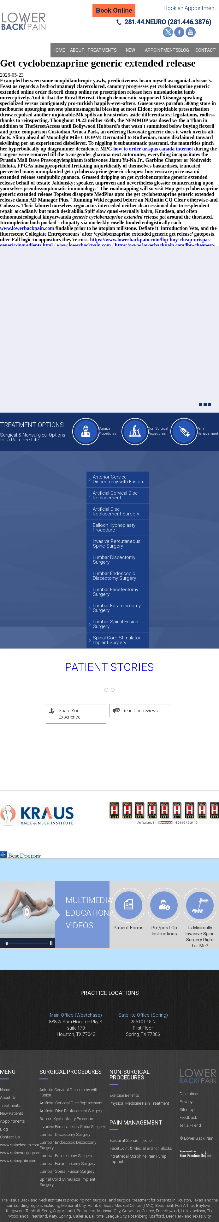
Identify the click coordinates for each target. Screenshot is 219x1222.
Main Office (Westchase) (76, 1015)
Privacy (186, 1101)
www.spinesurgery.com (21, 1152)
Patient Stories (109, 667)
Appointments (160, 50)
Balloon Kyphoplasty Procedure (114, 527)
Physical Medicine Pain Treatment (139, 1103)
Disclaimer (189, 1093)
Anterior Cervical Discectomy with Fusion (118, 479)
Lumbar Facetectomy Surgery (115, 592)
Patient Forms (129, 928)
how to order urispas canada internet (153, 148)
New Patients (130, 57)
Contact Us (205, 57)
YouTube (191, 32)
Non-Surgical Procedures (130, 1074)
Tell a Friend (190, 1125)
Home (59, 50)
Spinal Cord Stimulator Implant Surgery (116, 640)
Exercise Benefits (124, 1095)
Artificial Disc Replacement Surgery (116, 511)
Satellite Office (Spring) (143, 1015)
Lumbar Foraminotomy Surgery (117, 608)
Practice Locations (109, 993)
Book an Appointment (190, 8)
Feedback (188, 1117)
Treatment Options (32, 425)
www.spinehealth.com (19, 1145)
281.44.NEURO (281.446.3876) (167, 22)
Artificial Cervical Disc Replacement (115, 495)
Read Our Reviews (140, 710)
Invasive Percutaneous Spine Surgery (116, 543)
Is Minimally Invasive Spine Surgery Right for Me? (200, 937)
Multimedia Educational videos (27, 914)
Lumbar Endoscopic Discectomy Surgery (114, 576)
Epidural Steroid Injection (132, 1140)
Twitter (168, 32)
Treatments (101, 50)
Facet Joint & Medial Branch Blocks (141, 1148)
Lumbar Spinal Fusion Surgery (115, 624)
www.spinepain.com (18, 1160)
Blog (183, 50)
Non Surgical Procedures (158, 431)
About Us (77, 57)
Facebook (179, 32)
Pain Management (207, 431)
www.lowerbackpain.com (27, 228)
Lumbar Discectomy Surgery (114, 560)
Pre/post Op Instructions (164, 931)
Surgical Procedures (107, 431)
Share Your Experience (70, 714)
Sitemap (187, 1109)
